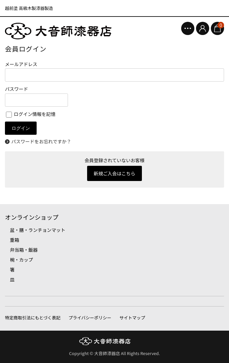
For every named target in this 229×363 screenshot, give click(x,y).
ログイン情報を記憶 (30, 114)
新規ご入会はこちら (114, 173)
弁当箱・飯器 (24, 249)
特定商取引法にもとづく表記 (32, 317)
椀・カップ (21, 259)
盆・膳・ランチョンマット (37, 230)
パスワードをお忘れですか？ (41, 141)
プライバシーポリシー (90, 317)
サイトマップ (132, 317)
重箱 (14, 239)
